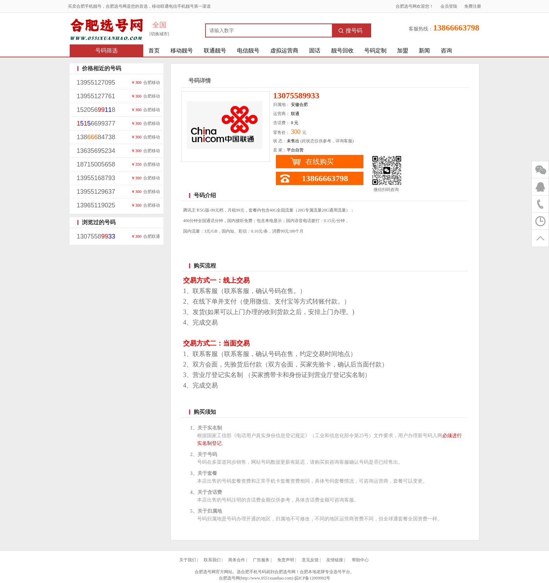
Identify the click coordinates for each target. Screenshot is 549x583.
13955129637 (96, 192)
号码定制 (375, 51)
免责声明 (285, 559)
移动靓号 (182, 51)
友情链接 (334, 559)
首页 (154, 51)
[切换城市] (159, 33)
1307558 (96, 236)
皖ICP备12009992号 (312, 578)
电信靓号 (248, 51)
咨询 (446, 51)
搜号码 (350, 31)
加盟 (402, 51)
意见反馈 (310, 559)
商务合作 (236, 559)
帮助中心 (360, 559)
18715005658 (96, 164)
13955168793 (96, 178)
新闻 (424, 51)
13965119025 (96, 205)
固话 (314, 51)
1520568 (96, 110)
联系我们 (212, 559)
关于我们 (187, 559)
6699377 (96, 123)
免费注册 (472, 6)
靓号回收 (342, 51)
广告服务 (261, 559)
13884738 (96, 137)
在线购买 (320, 161)
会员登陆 (448, 6)
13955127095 (96, 82)
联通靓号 (215, 51)
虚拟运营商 (284, 51)
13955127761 (96, 96)
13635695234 (96, 151)
